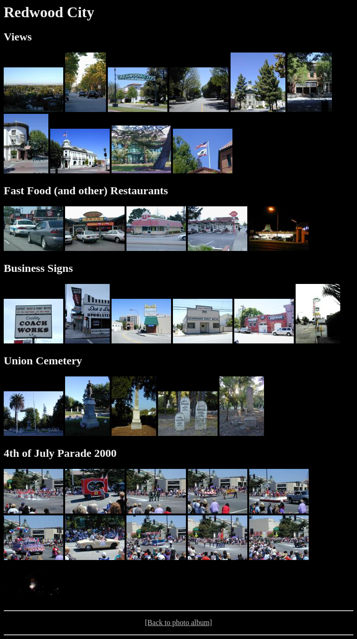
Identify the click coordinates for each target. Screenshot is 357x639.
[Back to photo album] (178, 622)
